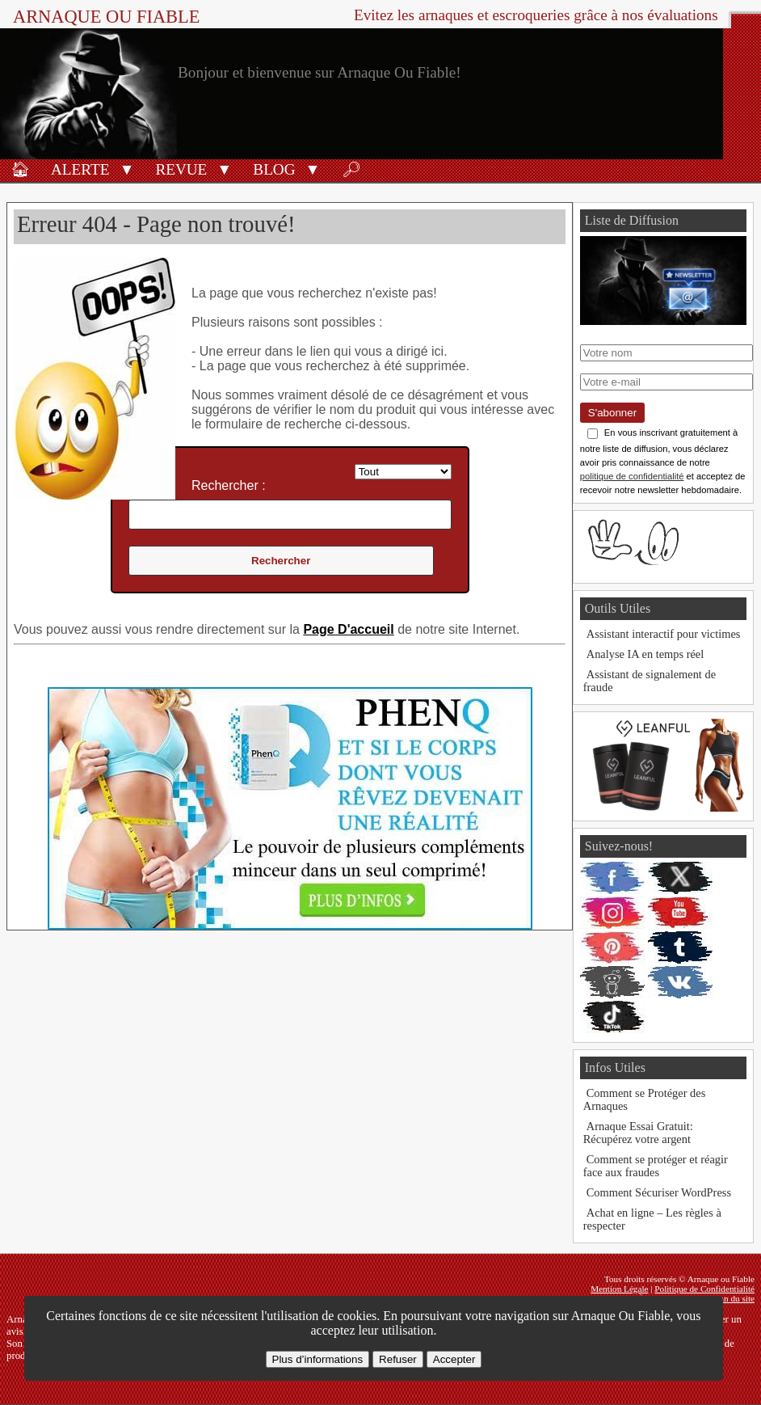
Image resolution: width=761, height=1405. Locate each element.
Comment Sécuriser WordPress (659, 1192)
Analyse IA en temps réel (645, 654)
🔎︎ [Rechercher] (351, 169)
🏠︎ (20, 169)
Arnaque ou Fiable (106, 16)
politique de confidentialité (632, 476)
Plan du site (734, 1298)
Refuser (398, 1359)
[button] (126, 168)
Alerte (80, 169)
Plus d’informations (318, 1359)
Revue (181, 169)
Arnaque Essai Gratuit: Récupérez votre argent (638, 1133)
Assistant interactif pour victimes (664, 633)
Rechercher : (228, 485)
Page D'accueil (348, 629)
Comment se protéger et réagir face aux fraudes (655, 1166)
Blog (274, 169)
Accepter (454, 1359)
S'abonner (612, 413)
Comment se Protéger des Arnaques (644, 1099)
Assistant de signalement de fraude (649, 681)
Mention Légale (619, 1288)
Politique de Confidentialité (704, 1288)
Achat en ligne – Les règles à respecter (652, 1219)
